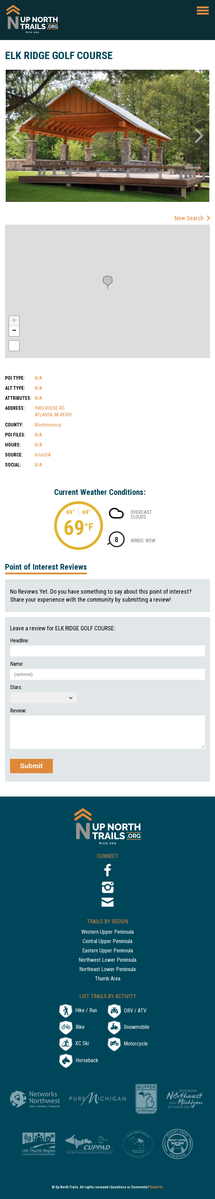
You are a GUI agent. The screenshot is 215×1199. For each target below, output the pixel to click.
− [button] (14, 331)
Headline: (19, 640)
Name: (16, 664)
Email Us (156, 1187)
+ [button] (14, 321)
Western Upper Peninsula (107, 932)
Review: (18, 710)
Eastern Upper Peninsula (107, 951)
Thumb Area (107, 979)
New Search (189, 218)
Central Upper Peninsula (107, 941)
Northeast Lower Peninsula (107, 969)
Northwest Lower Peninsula (107, 960)
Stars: (16, 687)
